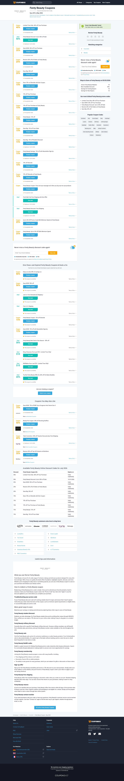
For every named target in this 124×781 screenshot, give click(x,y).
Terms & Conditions (92, 742)
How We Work (17, 741)
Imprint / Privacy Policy (93, 740)
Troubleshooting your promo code (84, 15)
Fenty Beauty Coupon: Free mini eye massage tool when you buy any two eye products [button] (47, 185)
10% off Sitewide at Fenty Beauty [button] (32, 174)
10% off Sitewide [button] (27, 163)
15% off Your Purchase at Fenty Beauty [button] (34, 105)
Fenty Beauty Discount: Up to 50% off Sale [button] (35, 37)
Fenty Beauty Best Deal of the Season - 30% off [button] (36, 340)
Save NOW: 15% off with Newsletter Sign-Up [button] (35, 329)
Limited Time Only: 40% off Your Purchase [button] (35, 25)
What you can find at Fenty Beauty (37, 15)
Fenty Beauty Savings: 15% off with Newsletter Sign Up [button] (38, 151)
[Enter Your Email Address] (31, 253)
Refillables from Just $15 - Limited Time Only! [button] (35, 363)
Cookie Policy (104, 740)
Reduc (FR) (28, 757)
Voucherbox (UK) (28, 753)
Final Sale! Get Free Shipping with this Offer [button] (35, 197)
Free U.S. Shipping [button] (28, 306)
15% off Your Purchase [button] (29, 94)
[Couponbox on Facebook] (89, 734)
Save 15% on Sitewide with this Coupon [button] (34, 82)
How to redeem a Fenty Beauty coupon (55, 15)
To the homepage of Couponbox (21, 3)
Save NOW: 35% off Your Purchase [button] (32, 48)
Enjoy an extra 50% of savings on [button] (32, 272)
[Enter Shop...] (42, 2)
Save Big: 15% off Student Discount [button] (33, 140)
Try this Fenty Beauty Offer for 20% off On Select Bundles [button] (39, 375)
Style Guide (50, 727)
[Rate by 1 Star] (88, 36)
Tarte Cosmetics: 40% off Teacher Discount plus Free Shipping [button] (40, 436)
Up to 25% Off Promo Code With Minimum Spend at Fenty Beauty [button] (41, 220)
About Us (15, 723)
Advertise (49, 723)
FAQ (14, 730)
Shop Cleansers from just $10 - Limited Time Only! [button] (37, 352)
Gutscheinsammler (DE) (28, 750)
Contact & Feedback (18, 727)
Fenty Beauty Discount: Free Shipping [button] (33, 208)
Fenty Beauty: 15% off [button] (29, 117)
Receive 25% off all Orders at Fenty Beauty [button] (35, 59)
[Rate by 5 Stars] (103, 36)
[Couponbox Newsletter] (99, 734)
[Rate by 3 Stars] (95, 36)
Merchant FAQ (17, 737)
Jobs (62, 730)
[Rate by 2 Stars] (91, 36)
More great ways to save (70, 15)
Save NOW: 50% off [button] (28, 283)
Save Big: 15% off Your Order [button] (31, 128)
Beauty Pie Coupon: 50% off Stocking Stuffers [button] (36, 420)
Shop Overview (17, 734)
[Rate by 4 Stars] (99, 36)
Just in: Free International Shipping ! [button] (33, 294)
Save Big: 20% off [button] (28, 71)
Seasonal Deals (51, 749)
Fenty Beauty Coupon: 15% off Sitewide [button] (34, 317)
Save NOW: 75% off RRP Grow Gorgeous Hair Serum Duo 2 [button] (39, 405)
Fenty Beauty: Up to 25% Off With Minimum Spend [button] (37, 231)
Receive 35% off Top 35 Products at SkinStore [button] (36, 451)
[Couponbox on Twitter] (94, 734)
